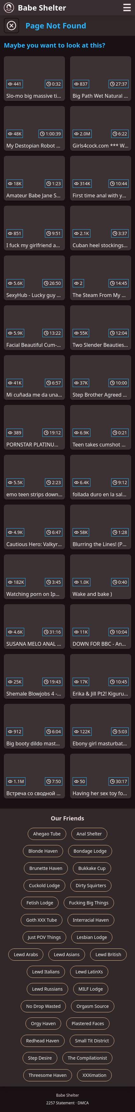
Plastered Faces (88, 1023)
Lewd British (108, 954)
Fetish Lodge (39, 903)
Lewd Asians (67, 954)
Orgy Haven (43, 1023)
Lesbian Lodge (92, 937)
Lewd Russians (47, 989)
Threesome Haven (48, 1075)
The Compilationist (87, 1058)
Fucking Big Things (89, 903)
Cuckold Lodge (44, 885)
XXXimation (94, 1075)
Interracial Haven (91, 920)
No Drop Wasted (43, 1006)
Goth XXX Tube (41, 920)
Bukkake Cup (92, 868)
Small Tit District (92, 1041)
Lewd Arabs (26, 954)
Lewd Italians (46, 972)
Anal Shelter (89, 834)
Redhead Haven (42, 1041)
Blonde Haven (43, 851)
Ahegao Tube (46, 834)
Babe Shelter (35, 7)
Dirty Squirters (91, 885)
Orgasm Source (92, 1006)
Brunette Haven (45, 868)
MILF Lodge (91, 989)
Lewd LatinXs (89, 972)
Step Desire (40, 1058)
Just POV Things (44, 937)
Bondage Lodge (90, 851)
